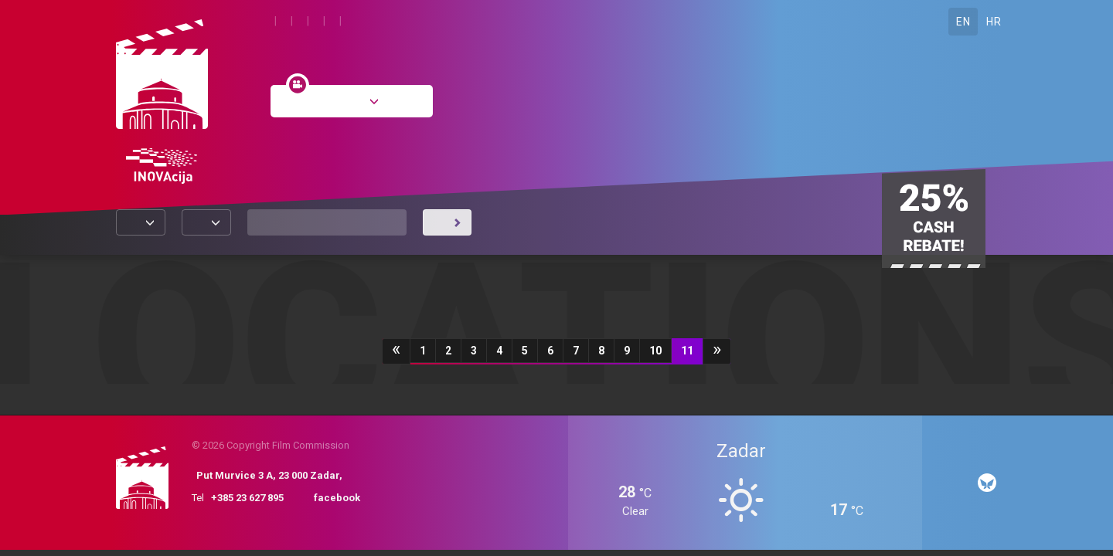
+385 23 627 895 (247, 497)
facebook (337, 497)
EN (963, 21)
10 (655, 350)
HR (993, 21)
